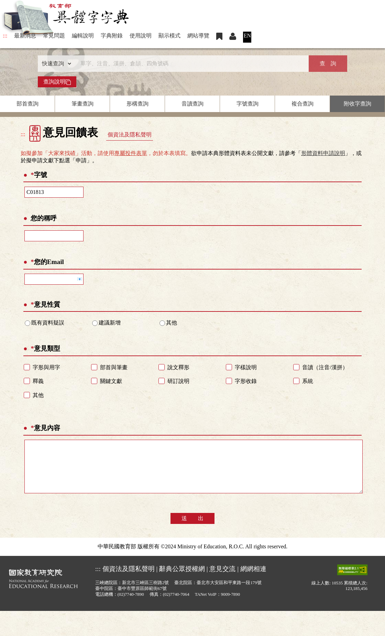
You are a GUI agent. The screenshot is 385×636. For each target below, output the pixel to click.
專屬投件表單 (130, 153)
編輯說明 (83, 36)
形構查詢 (137, 104)
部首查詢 (27, 104)
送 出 (193, 528)
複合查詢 (303, 104)
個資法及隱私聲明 (130, 135)
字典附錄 (112, 36)
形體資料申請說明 (323, 153)
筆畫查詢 (83, 104)
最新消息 (25, 36)
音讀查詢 (193, 104)
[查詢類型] (55, 63)
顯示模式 (169, 36)
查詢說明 (57, 82)
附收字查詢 (357, 104)
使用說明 (141, 36)
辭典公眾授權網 (182, 579)
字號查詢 (247, 104)
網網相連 (253, 579)
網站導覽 (198, 36)
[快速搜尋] (190, 63)
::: (5, 36)
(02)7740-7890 (131, 604)
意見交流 (222, 579)
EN (247, 36)
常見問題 (54, 36)
